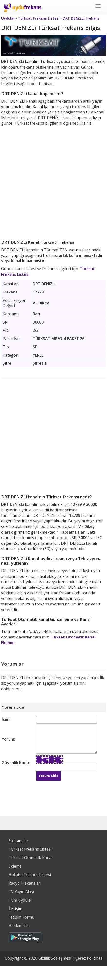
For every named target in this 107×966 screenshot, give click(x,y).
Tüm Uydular (20, 900)
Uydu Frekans (22, 7)
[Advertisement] (53, 182)
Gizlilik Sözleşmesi (54, 958)
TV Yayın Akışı (21, 891)
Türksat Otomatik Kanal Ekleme (30, 862)
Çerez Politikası (89, 958)
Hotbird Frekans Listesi (30, 874)
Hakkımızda (19, 925)
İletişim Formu (21, 917)
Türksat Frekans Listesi (30, 849)
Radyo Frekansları (25, 883)
